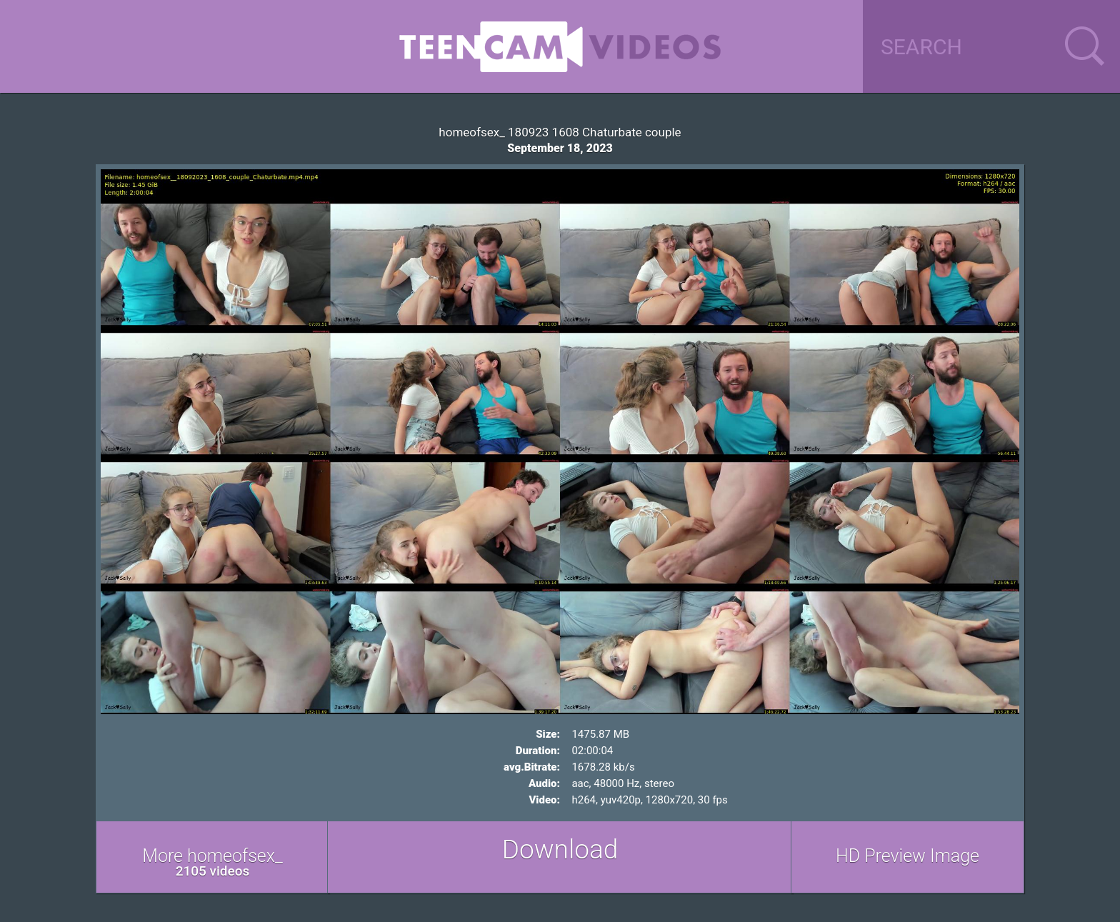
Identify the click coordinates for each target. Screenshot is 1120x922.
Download (560, 849)
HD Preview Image (907, 856)
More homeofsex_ (212, 862)
